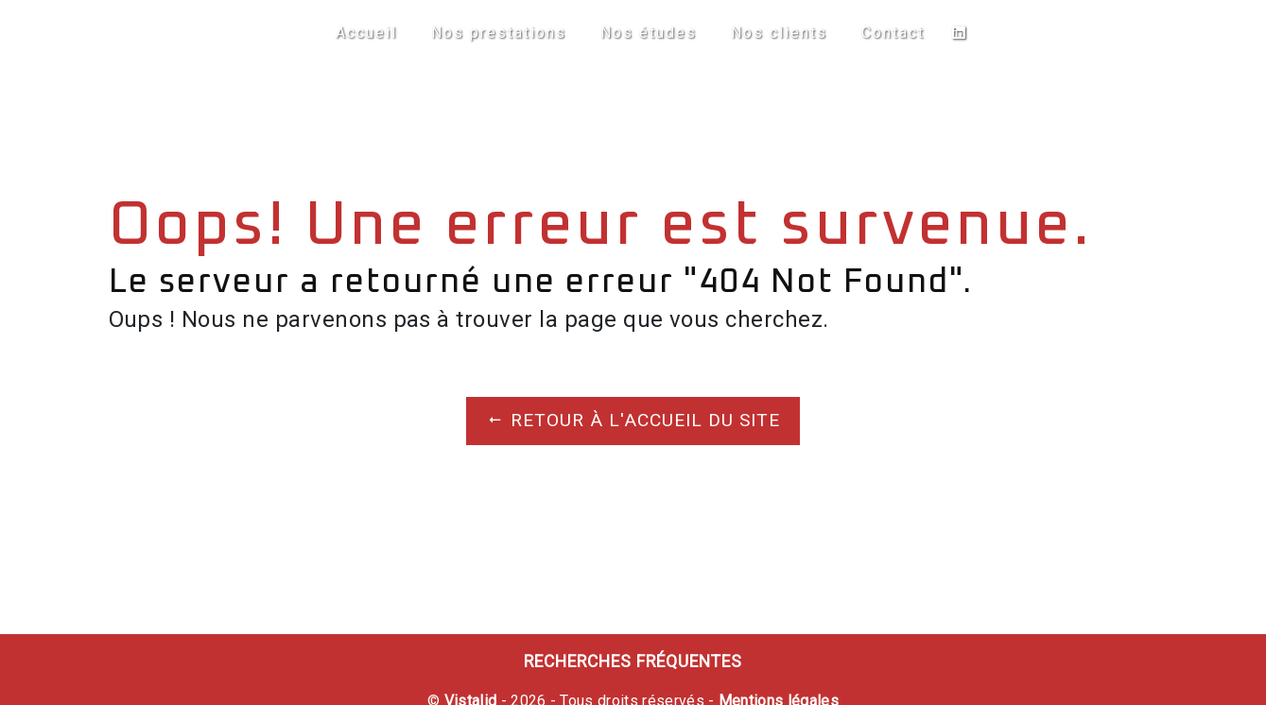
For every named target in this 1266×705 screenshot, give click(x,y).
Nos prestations (498, 33)
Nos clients (779, 33)
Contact (893, 33)
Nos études (648, 33)
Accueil (366, 33)
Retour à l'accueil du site (633, 420)
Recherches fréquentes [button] (633, 661)
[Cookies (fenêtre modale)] (5, 693)
